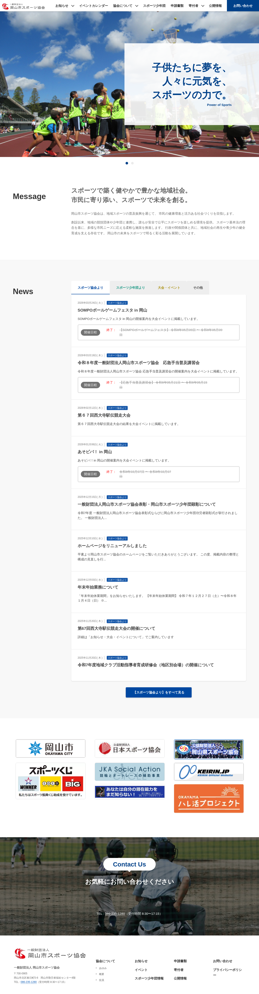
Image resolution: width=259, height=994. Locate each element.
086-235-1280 (115, 913)
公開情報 (215, 5)
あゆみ (103, 968)
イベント (141, 970)
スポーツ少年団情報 (149, 978)
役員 (101, 980)
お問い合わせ (243, 5)
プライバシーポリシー (227, 972)
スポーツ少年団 (154, 5)
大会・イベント (169, 287)
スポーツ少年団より (130, 287)
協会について (122, 5)
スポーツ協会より (90, 287)
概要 (101, 974)
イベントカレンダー (93, 5)
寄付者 (193, 5)
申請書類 (177, 5)
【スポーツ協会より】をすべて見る (158, 692)
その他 (198, 287)
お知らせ (61, 5)
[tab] (127, 163)
